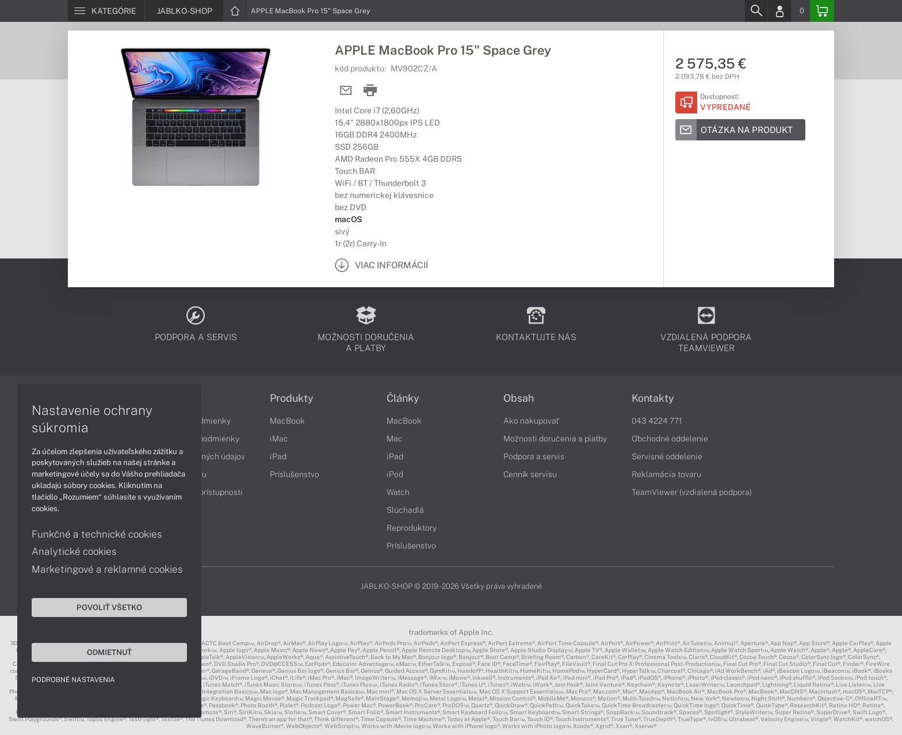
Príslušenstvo (294, 474)
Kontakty (653, 398)
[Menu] (106, 11)
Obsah (518, 398)
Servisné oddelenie (667, 456)
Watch (398, 492)
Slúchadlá (405, 510)
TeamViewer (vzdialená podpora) (692, 492)
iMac (279, 438)
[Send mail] (346, 90)
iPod (395, 474)
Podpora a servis (533, 456)
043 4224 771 (657, 420)
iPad (278, 456)
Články (403, 398)
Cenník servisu (530, 474)
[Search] (755, 11)
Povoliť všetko (109, 607)
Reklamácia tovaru (666, 474)
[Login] (779, 11)
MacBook (287, 420)
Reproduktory (412, 527)
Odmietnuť (109, 652)
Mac (395, 438)
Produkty (292, 398)
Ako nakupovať (531, 420)
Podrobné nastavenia (73, 680)
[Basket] (822, 11)
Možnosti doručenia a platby (555, 438)
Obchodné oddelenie (670, 438)
